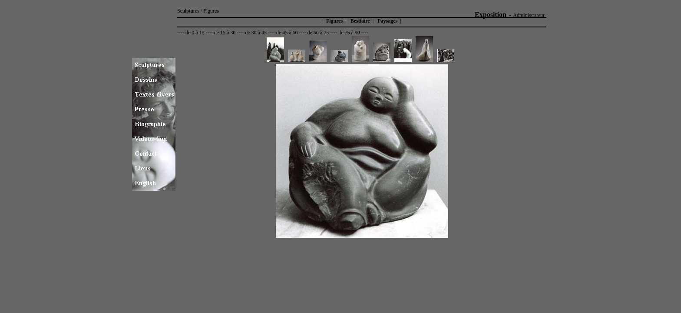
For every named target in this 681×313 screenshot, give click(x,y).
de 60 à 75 (318, 33)
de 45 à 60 (287, 33)
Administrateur (529, 15)
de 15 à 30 (225, 33)
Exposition (490, 14)
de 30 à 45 (256, 33)
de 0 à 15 (195, 33)
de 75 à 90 (349, 33)
